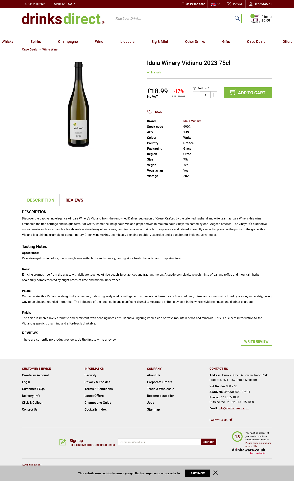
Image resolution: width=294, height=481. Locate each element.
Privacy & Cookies (97, 382)
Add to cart (252, 93)
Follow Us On (218, 420)
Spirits (53, 33)
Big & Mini (157, 33)
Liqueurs (130, 33)
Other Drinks (188, 33)
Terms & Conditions (98, 389)
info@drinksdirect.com (234, 408)
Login (26, 382)
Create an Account (35, 375)
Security (90, 375)
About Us (153, 375)
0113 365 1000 (195, 4)
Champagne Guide (97, 402)
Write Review (256, 341)
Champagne (80, 33)
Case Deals (239, 33)
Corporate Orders (159, 382)
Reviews (74, 200)
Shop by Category (63, 4)
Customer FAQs (33, 389)
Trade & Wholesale (160, 389)
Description (40, 200)
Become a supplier (160, 395)
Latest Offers (94, 395)
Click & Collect (32, 402)
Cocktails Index (95, 409)
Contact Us (30, 409)
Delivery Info (31, 395)
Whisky (29, 33)
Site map (153, 409)
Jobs (150, 402)
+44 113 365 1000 (242, 402)
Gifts (214, 33)
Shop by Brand (35, 4)
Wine (106, 33)
